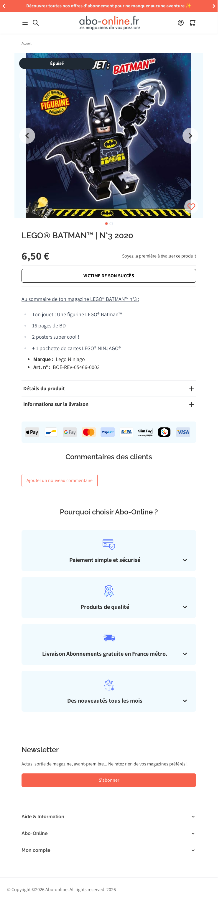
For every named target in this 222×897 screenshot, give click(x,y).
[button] (3, 6)
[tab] (106, 223)
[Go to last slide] (27, 136)
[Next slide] (190, 136)
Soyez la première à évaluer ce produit (159, 256)
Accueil (27, 43)
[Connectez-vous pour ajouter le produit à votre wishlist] (191, 206)
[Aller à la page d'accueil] (109, 23)
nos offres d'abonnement (88, 6)
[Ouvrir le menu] (25, 22)
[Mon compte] (180, 22)
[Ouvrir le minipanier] (192, 22)
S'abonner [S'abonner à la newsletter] (109, 780)
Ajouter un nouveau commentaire (60, 480)
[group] (108, 135)
